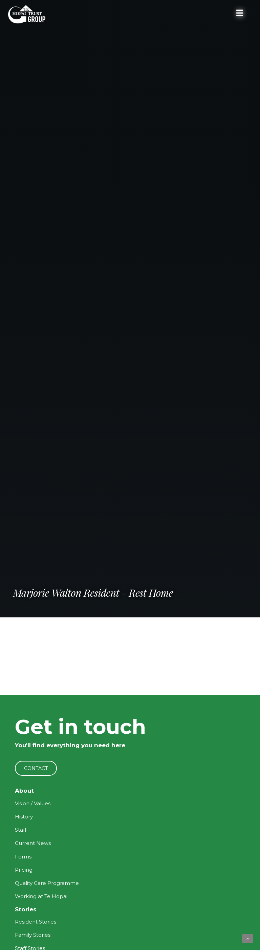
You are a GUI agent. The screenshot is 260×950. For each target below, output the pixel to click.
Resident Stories (35, 921)
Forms (23, 856)
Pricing (23, 870)
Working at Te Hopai (41, 896)
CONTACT (36, 768)
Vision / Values (32, 803)
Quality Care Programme (47, 883)
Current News (33, 843)
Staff (20, 830)
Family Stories (32, 935)
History (24, 816)
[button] (247, 938)
